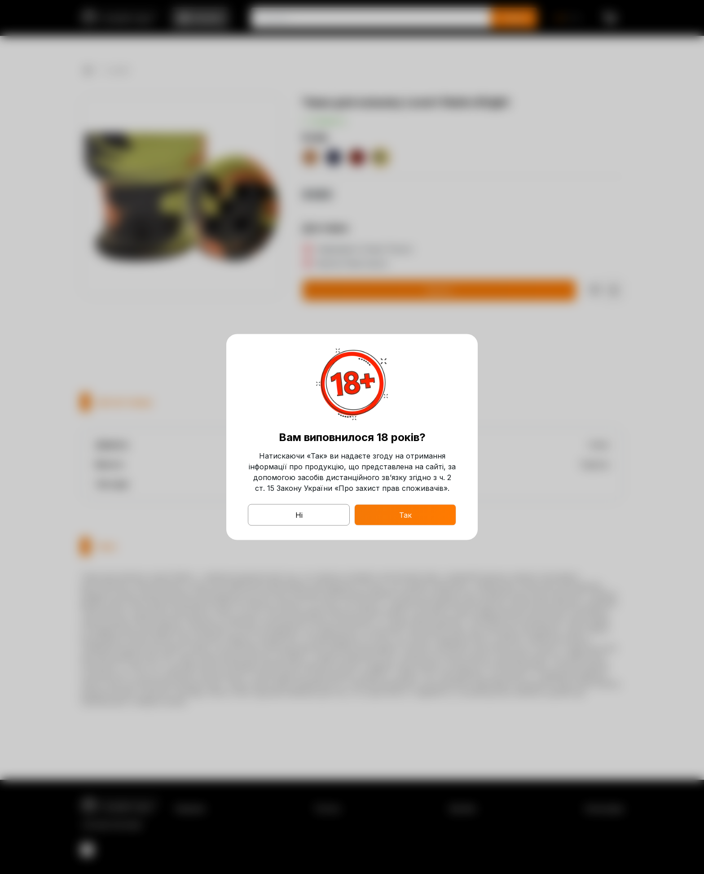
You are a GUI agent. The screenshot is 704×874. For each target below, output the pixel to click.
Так (405, 515)
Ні (299, 515)
